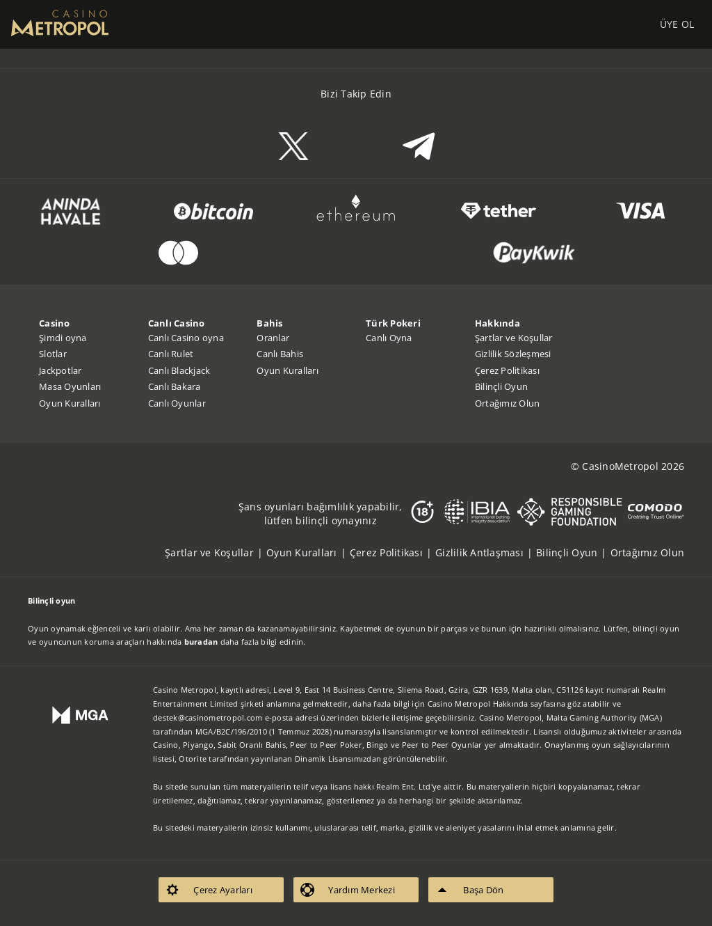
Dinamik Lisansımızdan (338, 758)
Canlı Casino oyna (186, 337)
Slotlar (53, 353)
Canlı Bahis (280, 353)
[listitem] (215, 552)
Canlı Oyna (389, 337)
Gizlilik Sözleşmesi (513, 353)
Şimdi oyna (63, 337)
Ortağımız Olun (507, 403)
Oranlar (273, 337)
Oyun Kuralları (70, 403)
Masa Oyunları (70, 386)
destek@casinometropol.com (207, 717)
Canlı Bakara (174, 386)
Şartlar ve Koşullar (514, 337)
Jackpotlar (60, 370)
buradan (201, 641)
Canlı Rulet (171, 353)
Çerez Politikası (507, 370)
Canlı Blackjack (179, 370)
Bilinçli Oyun (501, 386)
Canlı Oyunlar (177, 403)
